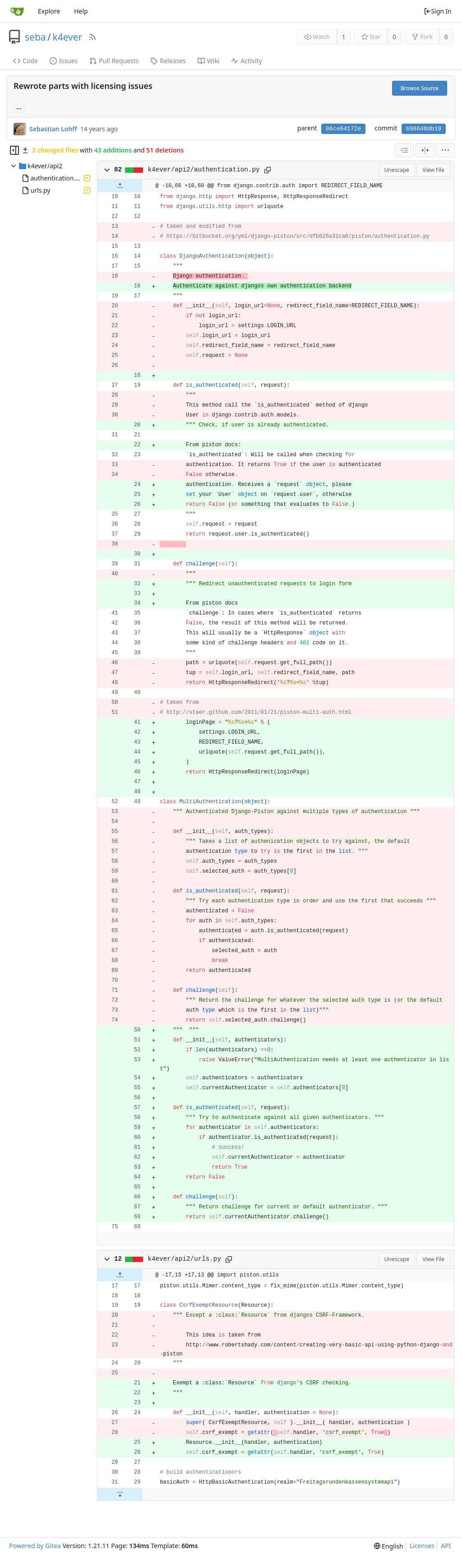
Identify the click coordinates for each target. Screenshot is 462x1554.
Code (25, 60)
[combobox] (404, 150)
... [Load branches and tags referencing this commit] (19, 108)
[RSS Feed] (92, 37)
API (446, 1545)
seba (35, 37)
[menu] (445, 150)
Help (81, 11)
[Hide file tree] (14, 150)
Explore (49, 11)
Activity (246, 60)
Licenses (422, 1545)
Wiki (209, 60)
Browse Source (420, 88)
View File (433, 170)
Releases (167, 60)
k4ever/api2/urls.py (184, 1259)
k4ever (67, 37)
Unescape (396, 170)
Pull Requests (114, 60)
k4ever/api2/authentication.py (204, 169)
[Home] (17, 11)
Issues (64, 60)
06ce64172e (343, 128)
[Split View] (425, 150)
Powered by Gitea (35, 1545)
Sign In (438, 11)
